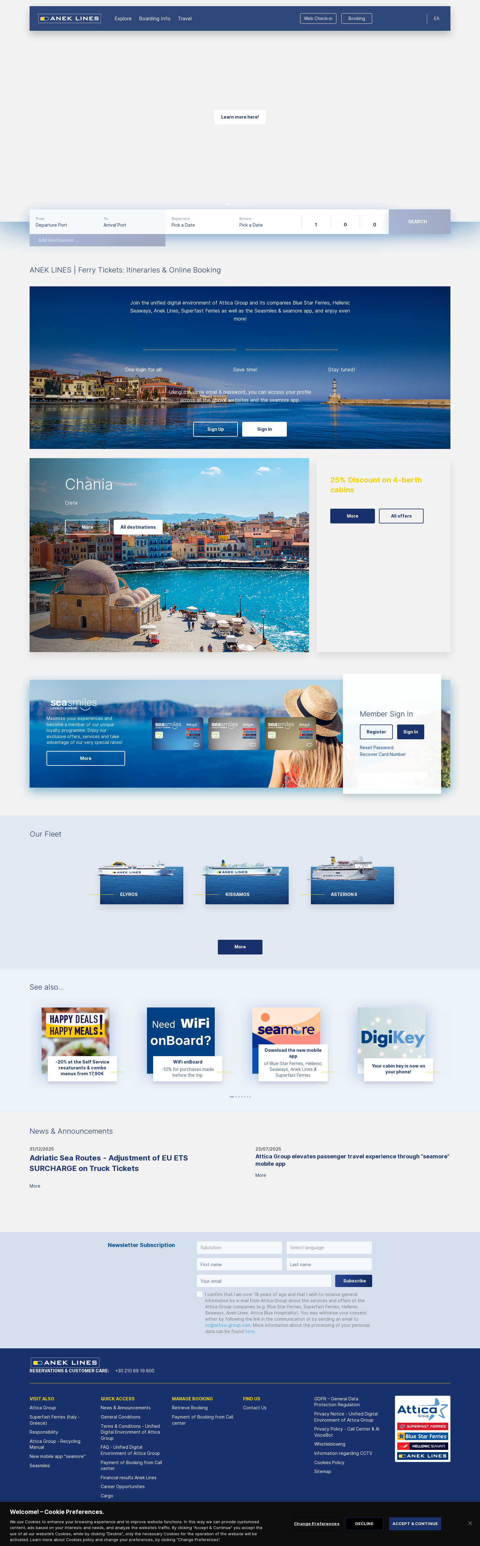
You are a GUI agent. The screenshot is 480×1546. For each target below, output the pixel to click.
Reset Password (376, 747)
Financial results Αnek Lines (129, 1477)
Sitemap (322, 1471)
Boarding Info (154, 18)
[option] (240, 111)
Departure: (181, 218)
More (35, 1186)
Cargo (107, 1495)
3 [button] (234, 204)
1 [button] (227, 204)
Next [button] (464, 111)
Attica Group (43, 1407)
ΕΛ (436, 18)
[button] (239, 1247)
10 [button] (254, 204)
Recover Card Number (383, 754)
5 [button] (240, 204)
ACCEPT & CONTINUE (415, 1525)
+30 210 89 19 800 (134, 1370)
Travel (185, 18)
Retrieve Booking (190, 1407)
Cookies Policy (329, 1462)
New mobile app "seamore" (58, 1456)
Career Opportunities (123, 1486)
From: (40, 218)
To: (106, 218)
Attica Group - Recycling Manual (55, 1444)
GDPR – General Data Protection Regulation (337, 1401)
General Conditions (120, 1416)
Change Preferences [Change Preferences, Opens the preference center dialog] (316, 1525)
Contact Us (254, 1407)
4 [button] (237, 204)
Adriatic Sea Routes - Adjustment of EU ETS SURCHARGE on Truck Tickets (109, 1163)
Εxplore (123, 18)
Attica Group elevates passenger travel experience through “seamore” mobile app (352, 1160)
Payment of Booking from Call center (131, 1465)
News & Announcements (126, 1407)
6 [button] (243, 204)
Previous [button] (15, 111)
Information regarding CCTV (343, 1453)
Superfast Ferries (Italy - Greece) (55, 1420)
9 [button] (251, 204)
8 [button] (248, 204)
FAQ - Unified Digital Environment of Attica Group (130, 1450)
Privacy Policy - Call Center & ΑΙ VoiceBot (346, 1432)
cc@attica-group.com (227, 1325)
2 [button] (232, 204)
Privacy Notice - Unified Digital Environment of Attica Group (346, 1417)
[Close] (470, 1525)
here (249, 1331)
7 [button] (245, 204)
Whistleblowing (329, 1444)
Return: (245, 218)
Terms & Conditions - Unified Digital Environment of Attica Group (130, 1432)
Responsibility (44, 1432)
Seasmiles (40, 1465)
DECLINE (364, 1525)
